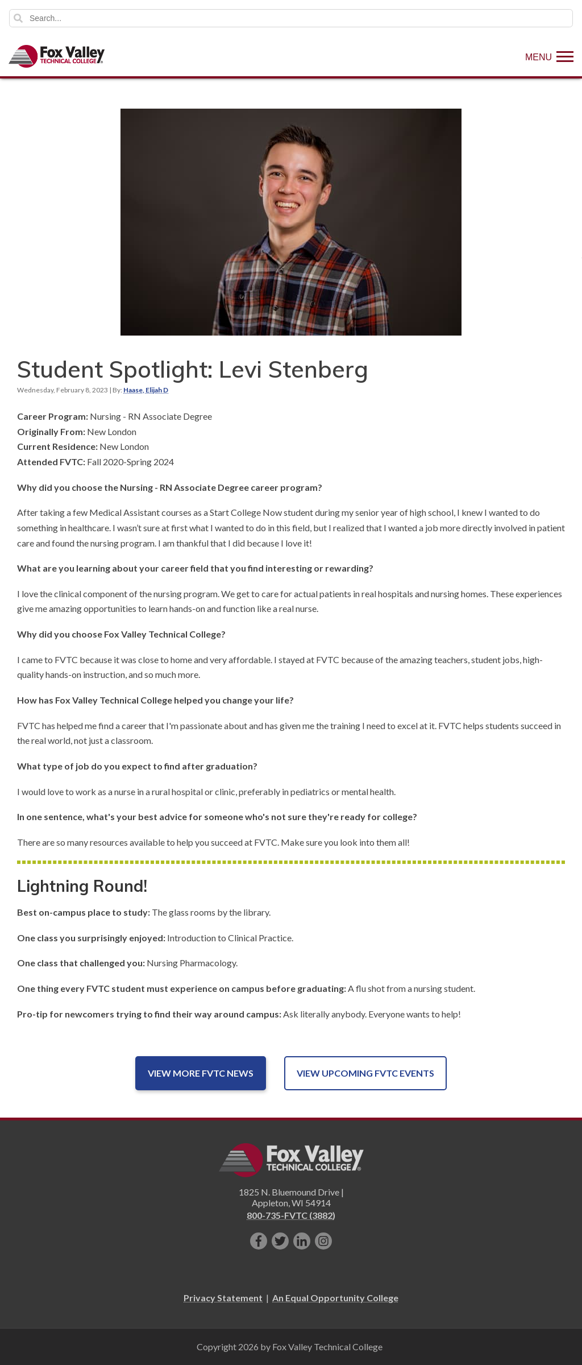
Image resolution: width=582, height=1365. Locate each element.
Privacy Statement (223, 1297)
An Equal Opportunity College (335, 1297)
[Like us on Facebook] (258, 1241)
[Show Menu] (549, 56)
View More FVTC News (200, 1073)
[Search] (291, 18)
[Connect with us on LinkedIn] (301, 1241)
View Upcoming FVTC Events (365, 1073)
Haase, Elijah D (145, 390)
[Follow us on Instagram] (323, 1241)
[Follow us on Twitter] (280, 1241)
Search (18, 18)
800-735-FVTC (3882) (291, 1215)
